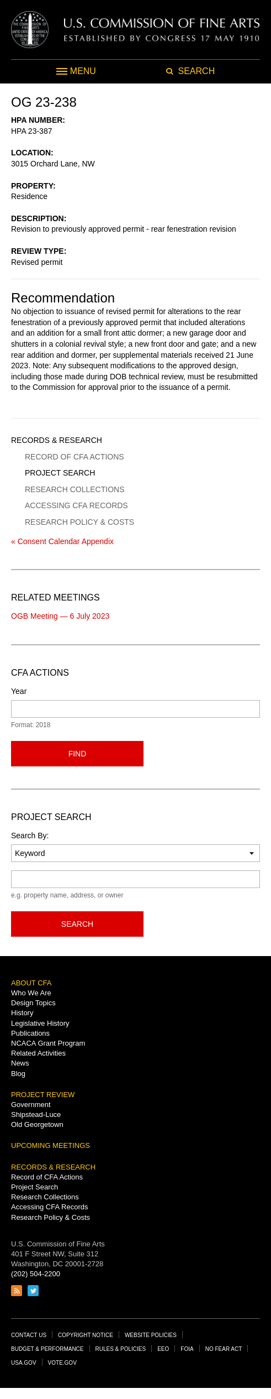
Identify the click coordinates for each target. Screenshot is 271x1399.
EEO (163, 1349)
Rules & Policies (120, 1349)
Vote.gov (62, 1363)
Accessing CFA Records (76, 505)
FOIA (186, 1349)
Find (77, 753)
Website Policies (151, 1335)
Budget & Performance (47, 1349)
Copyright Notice (85, 1335)
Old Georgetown (37, 1124)
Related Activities (38, 1053)
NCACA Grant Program (48, 1043)
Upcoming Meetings (50, 1145)
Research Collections (74, 489)
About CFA (31, 983)
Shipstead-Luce (36, 1114)
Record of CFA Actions (74, 456)
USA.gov (23, 1363)
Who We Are (31, 993)
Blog (18, 1073)
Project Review (43, 1094)
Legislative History (40, 1023)
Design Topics (33, 1003)
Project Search (60, 472)
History (22, 1013)
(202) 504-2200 (35, 1274)
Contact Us (28, 1335)
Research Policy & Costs (79, 522)
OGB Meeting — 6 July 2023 (60, 616)
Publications (30, 1033)
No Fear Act (223, 1349)
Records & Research (56, 440)
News (20, 1063)
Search (77, 924)
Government (31, 1104)
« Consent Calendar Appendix (62, 541)
